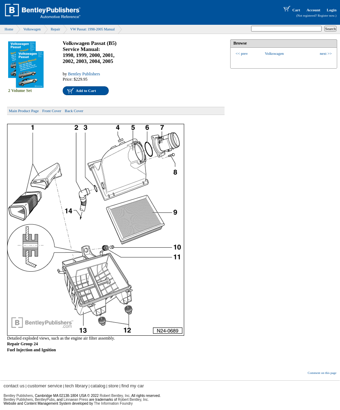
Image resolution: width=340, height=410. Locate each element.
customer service (44, 385)
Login (331, 10)
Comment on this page (322, 373)
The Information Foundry (113, 403)
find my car (132, 385)
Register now (326, 15)
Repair (55, 29)
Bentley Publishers (84, 73)
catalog (98, 385)
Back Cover (74, 111)
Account (313, 10)
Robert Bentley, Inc (114, 396)
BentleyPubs (45, 400)
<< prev (242, 53)
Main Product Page (24, 111)
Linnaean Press (76, 400)
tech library (76, 385)
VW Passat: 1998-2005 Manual (92, 29)
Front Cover (51, 111)
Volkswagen (32, 29)
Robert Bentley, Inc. (133, 400)
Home (9, 29)
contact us (14, 385)
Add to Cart (86, 90)
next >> (326, 53)
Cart (291, 10)
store (113, 385)
